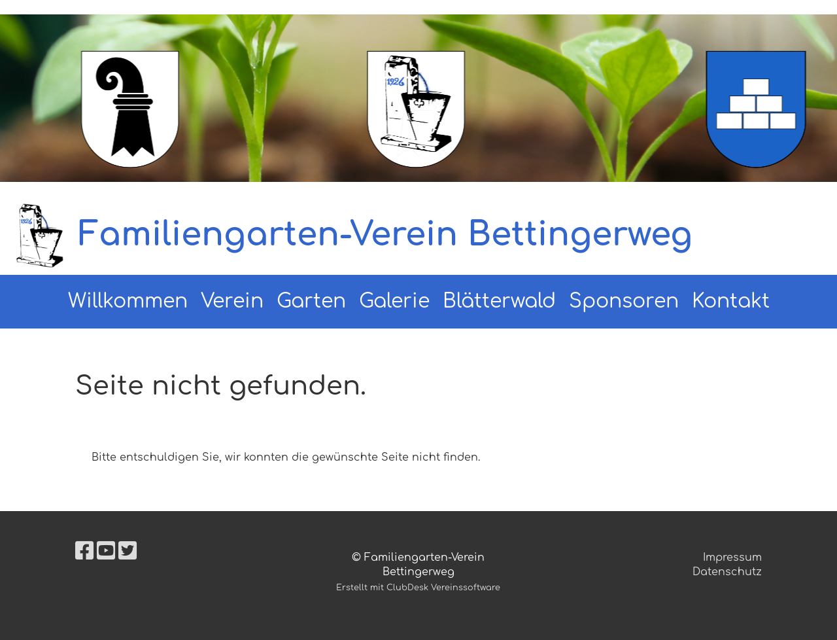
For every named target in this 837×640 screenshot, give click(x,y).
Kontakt (731, 301)
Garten (311, 301)
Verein (232, 301)
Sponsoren (624, 301)
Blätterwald (499, 301)
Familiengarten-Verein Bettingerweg (385, 235)
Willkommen (128, 301)
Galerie (394, 301)
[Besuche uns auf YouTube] (106, 551)
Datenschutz (727, 572)
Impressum (732, 557)
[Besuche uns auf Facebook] (84, 551)
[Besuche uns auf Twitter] (127, 551)
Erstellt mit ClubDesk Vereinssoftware (418, 587)
